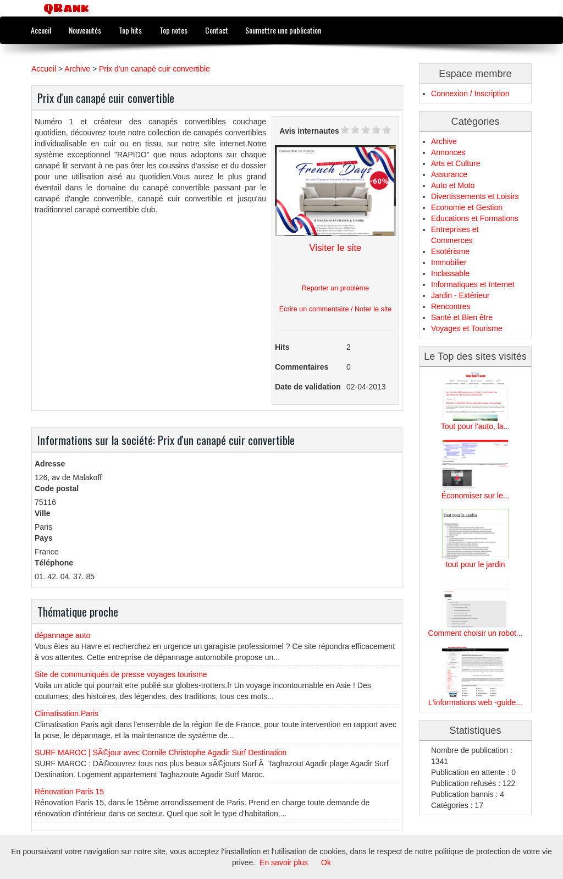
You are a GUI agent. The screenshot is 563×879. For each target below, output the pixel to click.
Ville (43, 513)
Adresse (50, 463)
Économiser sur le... (475, 495)
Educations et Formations (474, 218)
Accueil (41, 30)
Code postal (57, 488)
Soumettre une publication (283, 30)
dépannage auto (62, 635)
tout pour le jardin (475, 564)
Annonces (448, 152)
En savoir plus (284, 862)
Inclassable (450, 273)
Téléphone (54, 562)
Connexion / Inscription (470, 93)
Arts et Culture (455, 163)
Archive (77, 68)
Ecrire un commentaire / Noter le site (335, 309)
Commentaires (301, 366)
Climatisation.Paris (66, 713)
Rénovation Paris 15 (69, 791)
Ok (326, 862)
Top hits (130, 30)
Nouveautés (85, 30)
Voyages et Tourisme (467, 328)
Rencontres (451, 306)
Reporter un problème (335, 288)
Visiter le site (336, 248)
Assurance (449, 174)
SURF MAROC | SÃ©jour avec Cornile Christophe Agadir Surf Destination (160, 752)
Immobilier (449, 262)
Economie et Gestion (467, 207)
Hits (282, 347)
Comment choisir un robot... (475, 633)
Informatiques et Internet (473, 284)
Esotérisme (450, 251)
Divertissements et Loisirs (475, 196)
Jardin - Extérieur (460, 295)
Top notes (173, 30)
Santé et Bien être (462, 317)
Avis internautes (309, 131)
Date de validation (308, 386)
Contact (216, 30)
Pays (44, 538)
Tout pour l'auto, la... (475, 426)
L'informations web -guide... (475, 702)
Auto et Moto (452, 185)
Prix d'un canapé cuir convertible (154, 68)
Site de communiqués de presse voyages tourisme (121, 674)
